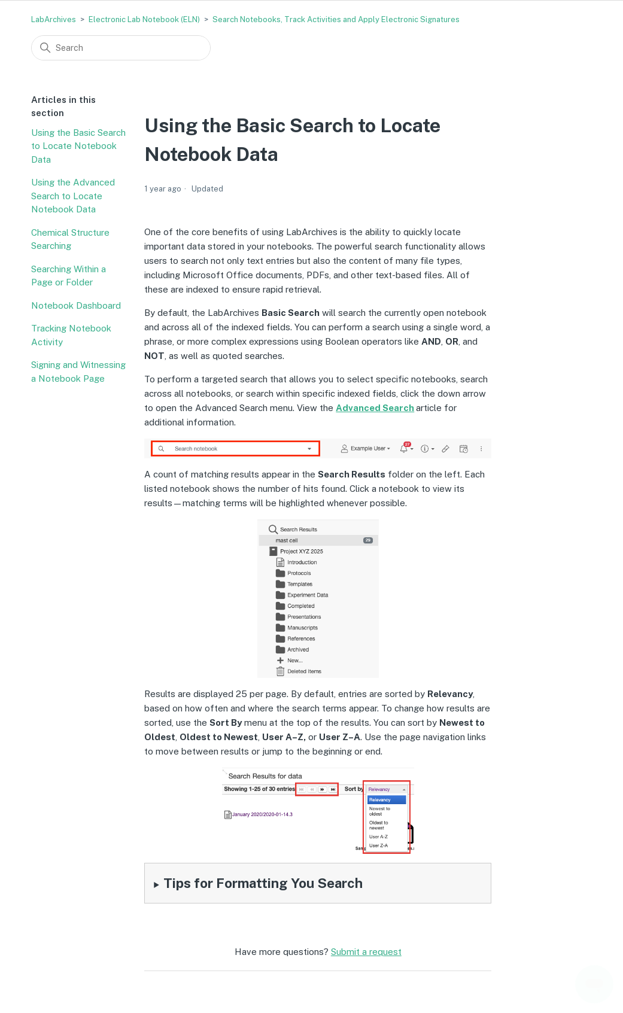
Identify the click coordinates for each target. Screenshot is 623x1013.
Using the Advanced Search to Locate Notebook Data (73, 195)
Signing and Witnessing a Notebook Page (78, 372)
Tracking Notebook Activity (71, 335)
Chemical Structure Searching (70, 239)
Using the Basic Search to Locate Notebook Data (78, 146)
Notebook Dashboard (76, 305)
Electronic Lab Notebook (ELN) (144, 19)
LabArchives (53, 19)
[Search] (121, 48)
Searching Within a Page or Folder (68, 276)
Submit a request (366, 952)
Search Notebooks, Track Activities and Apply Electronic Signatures (336, 19)
